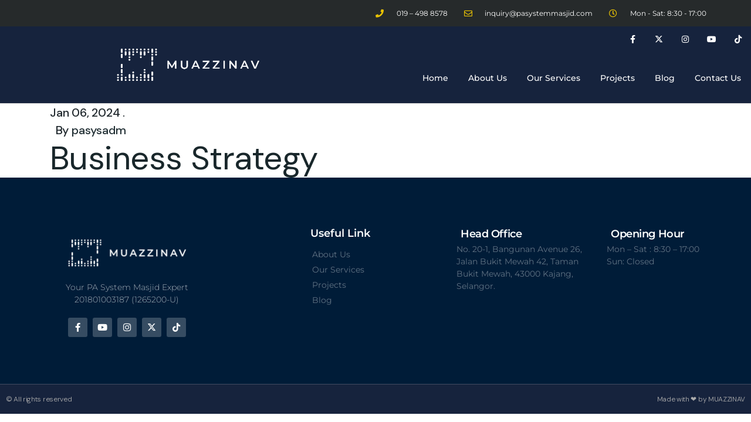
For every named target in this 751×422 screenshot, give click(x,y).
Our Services (553, 78)
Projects (617, 78)
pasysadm (99, 130)
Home (435, 78)
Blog (665, 78)
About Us (487, 78)
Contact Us (718, 78)
